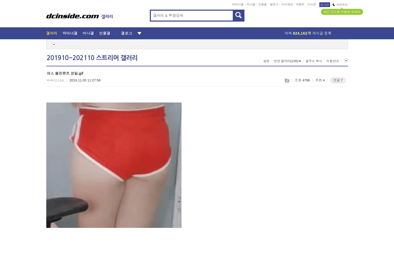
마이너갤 (238, 4)
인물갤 (262, 4)
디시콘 (312, 4)
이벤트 (300, 4)
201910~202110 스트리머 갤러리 (92, 58)
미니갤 (251, 4)
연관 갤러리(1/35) (287, 61)
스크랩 (286, 80)
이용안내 (332, 61)
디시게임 (287, 4)
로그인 (324, 4)
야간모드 (340, 4)
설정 (266, 61)
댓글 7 (338, 80)
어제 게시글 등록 (308, 33)
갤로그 (274, 4)
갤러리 (51, 33)
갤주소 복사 (314, 61)
